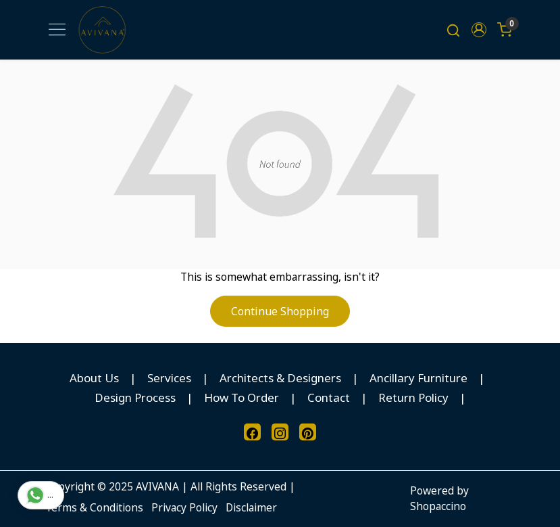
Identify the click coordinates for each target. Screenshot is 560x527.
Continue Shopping (280, 311)
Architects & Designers (280, 378)
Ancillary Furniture (418, 378)
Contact (328, 397)
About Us (94, 378)
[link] (453, 30)
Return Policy (413, 397)
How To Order (241, 397)
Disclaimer (251, 507)
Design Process (135, 397)
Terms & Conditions (94, 507)
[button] (479, 29)
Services (169, 378)
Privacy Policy (184, 507)
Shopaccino (438, 506)
